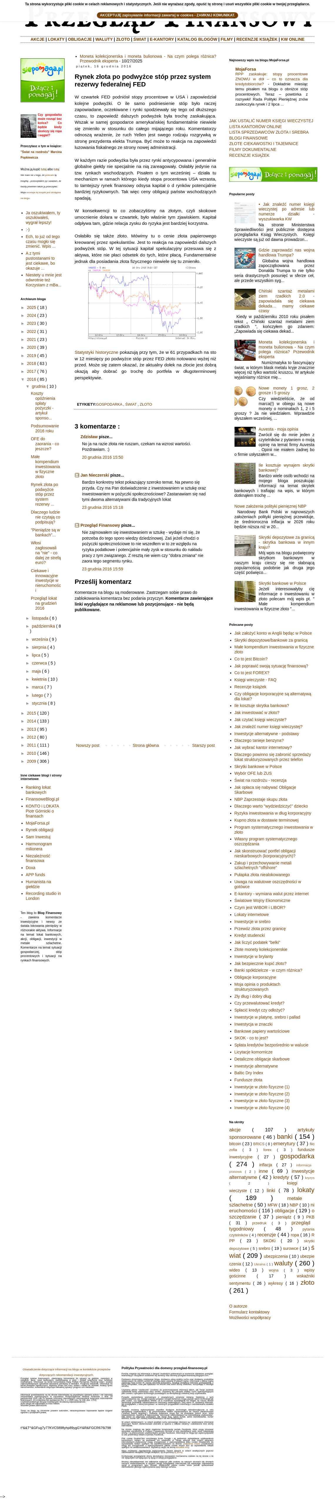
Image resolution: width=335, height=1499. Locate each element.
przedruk (259, 1223)
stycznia (39, 703)
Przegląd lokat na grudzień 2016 (44, 603)
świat (131, 404)
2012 (31, 737)
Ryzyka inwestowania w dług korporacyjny (273, 813)
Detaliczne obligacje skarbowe (262, 1059)
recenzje (266, 1235)
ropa (295, 1235)
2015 (31, 713)
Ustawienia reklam (191, 1444)
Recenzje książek (251, 686)
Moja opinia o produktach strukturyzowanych (257, 987)
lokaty (305, 1190)
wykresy (275, 1283)
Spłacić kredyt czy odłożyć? (260, 1010)
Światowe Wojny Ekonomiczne (262, 900)
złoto (146, 404)
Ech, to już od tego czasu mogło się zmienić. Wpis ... (43, 241)
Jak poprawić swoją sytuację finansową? (271, 666)
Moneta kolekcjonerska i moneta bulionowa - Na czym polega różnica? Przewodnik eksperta (286, 349)
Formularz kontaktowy (249, 1312)
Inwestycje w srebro (253, 921)
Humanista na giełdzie (38, 884)
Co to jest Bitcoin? (251, 659)
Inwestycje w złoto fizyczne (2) (262, 1094)
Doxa (31, 867)
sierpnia (39, 647)
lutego (37, 695)
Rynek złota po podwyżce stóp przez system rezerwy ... (44, 494)
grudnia (39, 386)
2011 (31, 745)
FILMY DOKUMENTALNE (253, 149)
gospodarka (109, 404)
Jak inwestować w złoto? (257, 712)
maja (36, 671)
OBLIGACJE (80, 39)
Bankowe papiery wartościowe (262, 1031)
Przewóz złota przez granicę (260, 928)
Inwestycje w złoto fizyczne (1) (262, 1087)
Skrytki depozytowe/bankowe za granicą (271, 640)
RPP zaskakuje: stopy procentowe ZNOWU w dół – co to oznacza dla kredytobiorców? (271, 79)
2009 (31, 761)
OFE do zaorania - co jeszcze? (45, 443)
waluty (283, 1263)
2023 (31, 323)
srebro (264, 1248)
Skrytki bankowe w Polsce (282, 583)
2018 (31, 363)
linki (271, 1190)
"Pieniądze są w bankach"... (45, 532)
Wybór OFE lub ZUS (253, 773)
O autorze (238, 1306)
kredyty (281, 1177)
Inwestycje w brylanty (254, 956)
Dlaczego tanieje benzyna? (259, 740)
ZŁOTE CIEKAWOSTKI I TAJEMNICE (263, 143)
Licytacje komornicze (254, 1052)
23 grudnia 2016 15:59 (102, 569)
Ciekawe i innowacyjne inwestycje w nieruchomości (46, 580)
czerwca (39, 663)
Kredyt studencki (250, 935)
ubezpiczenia (276, 1256)
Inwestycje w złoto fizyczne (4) (262, 1107)
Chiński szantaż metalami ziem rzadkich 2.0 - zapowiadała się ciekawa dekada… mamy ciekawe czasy (286, 301)
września (40, 639)
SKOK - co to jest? (251, 1038)
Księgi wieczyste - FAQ (256, 679)
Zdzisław (89, 436)
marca (37, 687)
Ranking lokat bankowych (38, 790)
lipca (36, 655)
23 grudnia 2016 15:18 (102, 507)
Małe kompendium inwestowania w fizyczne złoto (45, 466)
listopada (40, 618)
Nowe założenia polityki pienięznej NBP (270, 506)
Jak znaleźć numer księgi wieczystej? (269, 726)
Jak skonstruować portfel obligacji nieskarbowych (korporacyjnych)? (265, 853)
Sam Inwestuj (38, 837)
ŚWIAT (139, 39)
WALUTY (104, 39)
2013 (31, 729)
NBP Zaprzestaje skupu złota (261, 799)
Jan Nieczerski (95, 475)
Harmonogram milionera (39, 846)
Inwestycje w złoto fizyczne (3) (262, 1100)
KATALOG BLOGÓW (197, 39)
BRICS (259, 1144)
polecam (49, 175)
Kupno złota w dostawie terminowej (267, 820)
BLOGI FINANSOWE (248, 138)
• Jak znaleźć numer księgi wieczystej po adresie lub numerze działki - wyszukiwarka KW (286, 211)
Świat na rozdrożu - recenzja (261, 780)
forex (267, 1150)
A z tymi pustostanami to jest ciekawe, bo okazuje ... (40, 260)
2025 (31, 307)
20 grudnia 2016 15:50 (102, 457)
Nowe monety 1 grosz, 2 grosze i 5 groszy (286, 390)
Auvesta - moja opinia (278, 429)
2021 (31, 339)
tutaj (43, 169)
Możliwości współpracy (250, 1317)
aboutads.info (182, 1447)
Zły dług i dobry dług (253, 996)
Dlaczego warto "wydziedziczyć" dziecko (271, 806)
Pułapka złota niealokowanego (262, 874)
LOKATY (56, 39)
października (43, 626)
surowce (290, 1248)
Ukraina (260, 1264)
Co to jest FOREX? (252, 672)
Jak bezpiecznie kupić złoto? (261, 963)
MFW (272, 1205)
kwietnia (39, 679)
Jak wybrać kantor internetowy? (263, 747)
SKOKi (269, 1240)
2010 (31, 753)
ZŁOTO (123, 39)
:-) (28, 229)
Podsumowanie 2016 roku (45, 428)
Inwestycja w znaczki (254, 1024)
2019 (31, 355)
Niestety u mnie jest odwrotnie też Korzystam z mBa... (44, 280)
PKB (310, 1217)
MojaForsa (245, 69)
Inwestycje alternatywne (256, 1066)
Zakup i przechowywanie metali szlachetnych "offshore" (263, 865)
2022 (31, 331)
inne (263, 1171)
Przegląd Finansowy (100, 525)
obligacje (284, 1211)
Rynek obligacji (39, 829)
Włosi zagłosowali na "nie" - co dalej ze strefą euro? (46, 553)
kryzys (309, 1178)
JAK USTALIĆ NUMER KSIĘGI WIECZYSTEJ (271, 120)
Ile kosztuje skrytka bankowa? (262, 705)
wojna (274, 1270)
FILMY (227, 39)
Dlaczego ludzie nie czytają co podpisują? (45, 517)
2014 (31, 721)
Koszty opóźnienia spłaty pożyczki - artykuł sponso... (43, 405)
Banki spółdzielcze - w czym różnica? (268, 970)
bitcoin (235, 1143)
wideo (234, 1270)
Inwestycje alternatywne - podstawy (267, 733)
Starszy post (203, 745)
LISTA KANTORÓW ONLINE (255, 126)
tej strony (178, 1452)
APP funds (35, 874)
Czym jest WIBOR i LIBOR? (260, 907)
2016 (31, 379)
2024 (31, 315)
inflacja (265, 1165)
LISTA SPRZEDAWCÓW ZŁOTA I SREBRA (269, 132)
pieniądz (283, 1217)
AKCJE (37, 39)
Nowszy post (87, 745)
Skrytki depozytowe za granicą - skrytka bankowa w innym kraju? (286, 542)
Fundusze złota (248, 1079)
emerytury (284, 1143)
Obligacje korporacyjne (255, 977)
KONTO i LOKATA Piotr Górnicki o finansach (42, 811)
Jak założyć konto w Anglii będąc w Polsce (273, 633)
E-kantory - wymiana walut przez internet (272, 893)
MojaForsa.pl (38, 823)
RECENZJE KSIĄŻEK (256, 39)
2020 (31, 347)
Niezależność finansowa (38, 858)
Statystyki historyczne (96, 352)
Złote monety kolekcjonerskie (261, 949)
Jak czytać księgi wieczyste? (261, 719)
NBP (294, 1205)
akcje (235, 1130)
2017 (31, 371)
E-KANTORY (162, 39)
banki (285, 1136)
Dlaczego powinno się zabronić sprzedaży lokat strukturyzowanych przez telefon (273, 757)
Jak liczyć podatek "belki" (257, 942)
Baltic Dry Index (249, 1072)
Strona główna (146, 745)
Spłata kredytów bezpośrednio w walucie (272, 1045)
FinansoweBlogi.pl (42, 799)
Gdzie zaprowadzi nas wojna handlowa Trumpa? (286, 252)
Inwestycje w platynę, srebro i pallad (267, 1017)
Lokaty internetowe (252, 914)
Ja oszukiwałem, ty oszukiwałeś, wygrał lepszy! (43, 217)
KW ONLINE (292, 39)
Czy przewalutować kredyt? (259, 1003)
